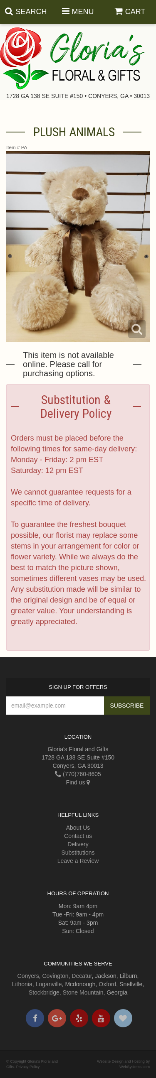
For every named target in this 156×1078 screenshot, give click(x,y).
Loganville (49, 984)
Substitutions (77, 852)
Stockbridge (44, 992)
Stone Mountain (83, 992)
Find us (78, 782)
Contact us (78, 836)
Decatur (82, 976)
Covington (55, 976)
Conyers (28, 976)
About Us (78, 827)
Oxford (107, 984)
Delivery (78, 844)
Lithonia (22, 984)
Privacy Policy (28, 1067)
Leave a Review (78, 861)
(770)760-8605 (78, 774)
